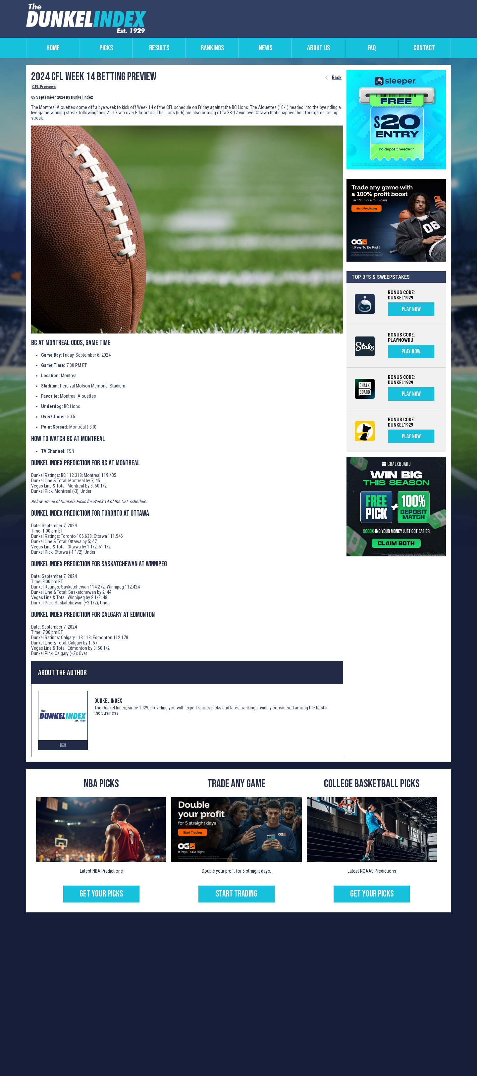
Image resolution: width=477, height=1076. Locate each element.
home (53, 48)
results (159, 48)
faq (371, 48)
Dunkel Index (82, 97)
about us (318, 48)
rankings (212, 48)
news (265, 48)
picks (106, 48)
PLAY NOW (411, 309)
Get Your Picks (372, 894)
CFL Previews (44, 86)
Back (337, 77)
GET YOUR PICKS (101, 894)
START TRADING (236, 894)
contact (424, 48)
